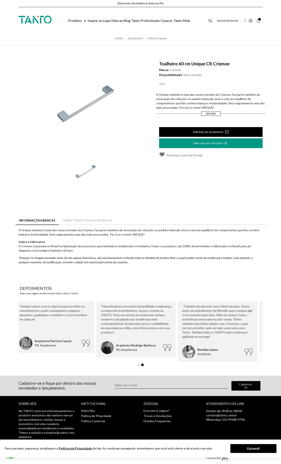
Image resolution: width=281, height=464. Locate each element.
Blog (127, 20)
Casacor (166, 20)
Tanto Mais (181, 20)
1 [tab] (139, 366)
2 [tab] (143, 366)
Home (119, 38)
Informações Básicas (37, 220)
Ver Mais (211, 114)
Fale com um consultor (210, 142)
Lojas (107, 20)
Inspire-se (94, 20)
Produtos (77, 20)
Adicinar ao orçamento (208, 132)
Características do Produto (87, 220)
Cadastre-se (246, 385)
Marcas (117, 20)
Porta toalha (157, 38)
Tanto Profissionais (145, 20)
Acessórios (135, 38)
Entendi (253, 448)
